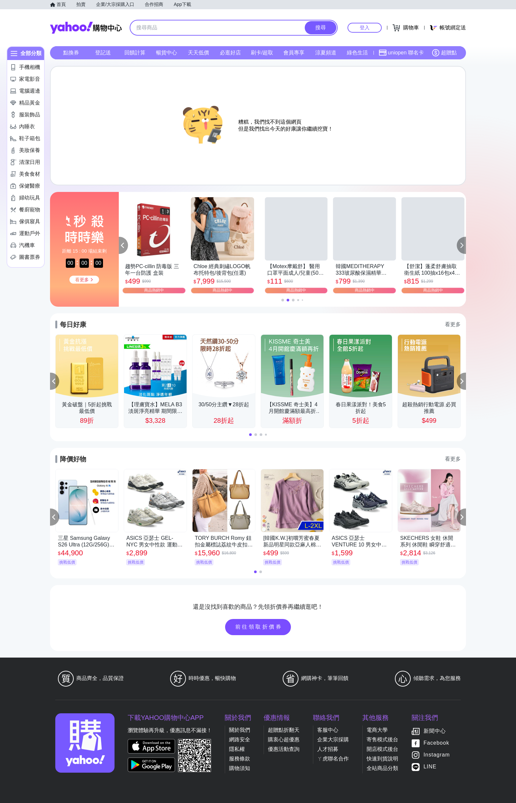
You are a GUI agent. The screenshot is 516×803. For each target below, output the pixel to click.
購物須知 (239, 768)
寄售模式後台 (382, 739)
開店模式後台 (382, 749)
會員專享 (293, 52)
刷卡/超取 (262, 52)
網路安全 (239, 739)
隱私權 (237, 749)
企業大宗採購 (333, 739)
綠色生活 (357, 52)
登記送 (103, 52)
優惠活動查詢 (283, 749)
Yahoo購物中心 (86, 28)
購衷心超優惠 (283, 739)
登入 (365, 27)
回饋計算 (134, 52)
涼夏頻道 (325, 52)
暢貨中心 (166, 52)
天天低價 (198, 52)
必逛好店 (230, 52)
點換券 (71, 52)
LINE (430, 766)
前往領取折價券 (259, 627)
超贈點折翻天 (283, 730)
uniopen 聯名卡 (401, 53)
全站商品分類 (382, 768)
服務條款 (239, 758)
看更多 (453, 324)
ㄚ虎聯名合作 (333, 758)
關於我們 (239, 730)
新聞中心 (435, 731)
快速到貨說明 (382, 758)
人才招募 (327, 749)
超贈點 (444, 53)
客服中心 (327, 730)
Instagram (437, 754)
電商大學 (377, 730)
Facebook (436, 743)
